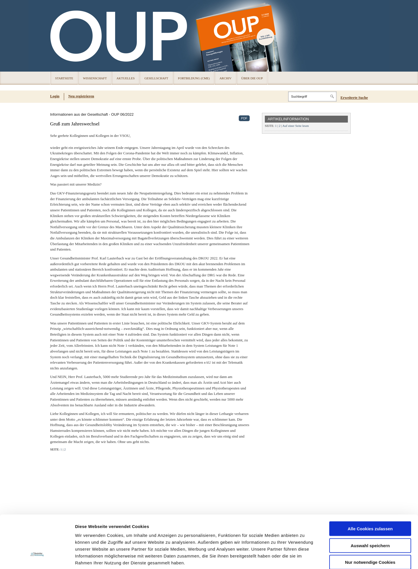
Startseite (64, 78)
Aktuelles (126, 78)
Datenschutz (88, 534)
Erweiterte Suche (354, 97)
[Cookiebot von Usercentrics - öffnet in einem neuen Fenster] (37, 558)
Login (55, 96)
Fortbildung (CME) (194, 78)
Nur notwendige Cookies (370, 520)
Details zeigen (304, 557)
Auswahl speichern (370, 503)
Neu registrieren (81, 96)
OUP (57, 36)
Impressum (118, 534)
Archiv (225, 78)
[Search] (312, 96)
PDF (244, 118)
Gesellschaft (156, 78)
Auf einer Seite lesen (296, 125)
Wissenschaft (95, 78)
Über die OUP (252, 78)
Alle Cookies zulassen (370, 486)
